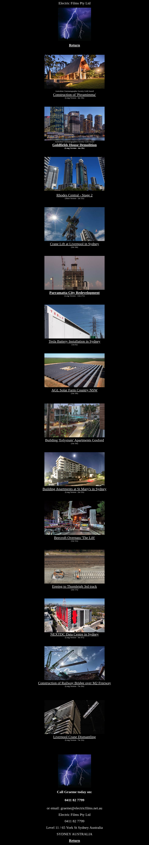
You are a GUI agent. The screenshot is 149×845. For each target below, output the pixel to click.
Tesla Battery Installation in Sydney (74, 341)
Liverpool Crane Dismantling (74, 737)
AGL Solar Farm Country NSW (74, 390)
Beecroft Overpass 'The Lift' (74, 538)
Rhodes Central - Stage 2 (74, 195)
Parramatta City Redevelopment (74, 293)
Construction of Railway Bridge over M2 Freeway (74, 683)
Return (74, 45)
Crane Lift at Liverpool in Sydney (74, 244)
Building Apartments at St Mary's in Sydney (74, 489)
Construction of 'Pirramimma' (74, 95)
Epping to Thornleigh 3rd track (74, 586)
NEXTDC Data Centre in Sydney (74, 632)
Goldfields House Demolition (74, 145)
